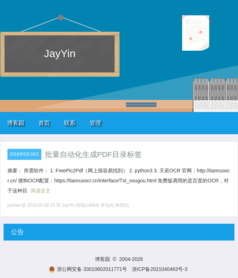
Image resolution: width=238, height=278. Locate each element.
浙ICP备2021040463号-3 (159, 269)
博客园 (15, 123)
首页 (44, 123)
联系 (69, 123)
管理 (95, 123)
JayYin (60, 53)
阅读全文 (41, 190)
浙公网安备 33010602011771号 (88, 269)
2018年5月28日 (24, 154)
